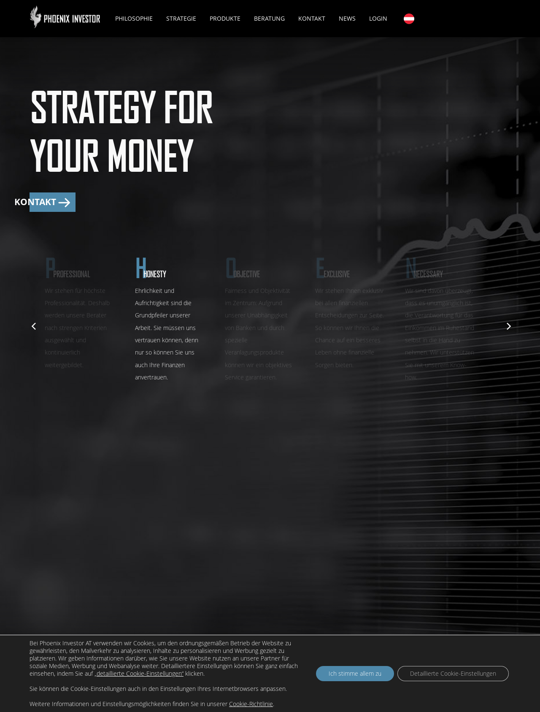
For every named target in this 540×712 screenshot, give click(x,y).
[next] (506, 325)
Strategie (181, 18)
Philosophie (134, 18)
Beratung (269, 18)
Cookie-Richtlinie (251, 704)
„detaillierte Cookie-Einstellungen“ (139, 673)
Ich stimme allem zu (355, 673)
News (347, 18)
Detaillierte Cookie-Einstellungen (453, 673)
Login (378, 18)
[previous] (33, 325)
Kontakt (311, 18)
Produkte (225, 18)
